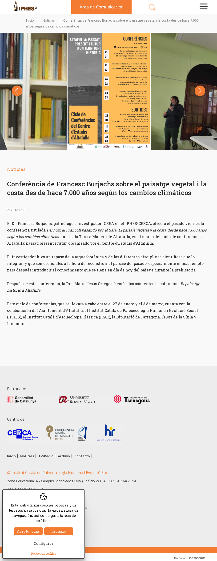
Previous (17, 91)
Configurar (43, 543)
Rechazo (58, 531)
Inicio (30, 20)
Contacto (82, 456)
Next (200, 91)
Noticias (48, 20)
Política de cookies (43, 553)
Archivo (64, 456)
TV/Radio (45, 456)
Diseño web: (189, 558)
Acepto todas (28, 531)
